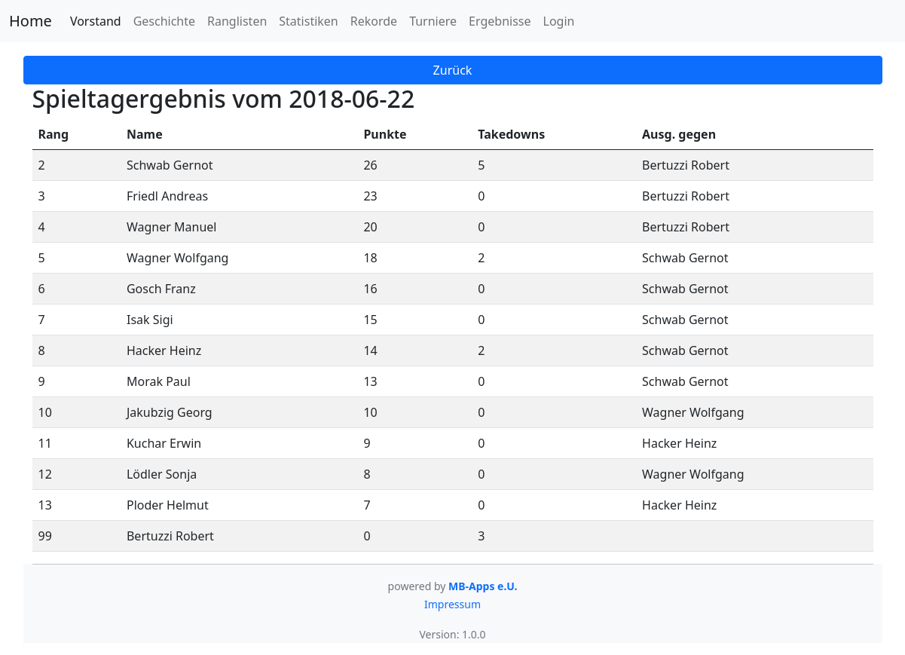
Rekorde (373, 21)
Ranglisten (237, 21)
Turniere (433, 21)
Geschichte (164, 21)
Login (559, 21)
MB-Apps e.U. (482, 586)
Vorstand (95, 21)
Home (30, 21)
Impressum (452, 604)
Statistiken (308, 21)
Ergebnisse (499, 21)
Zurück (452, 70)
